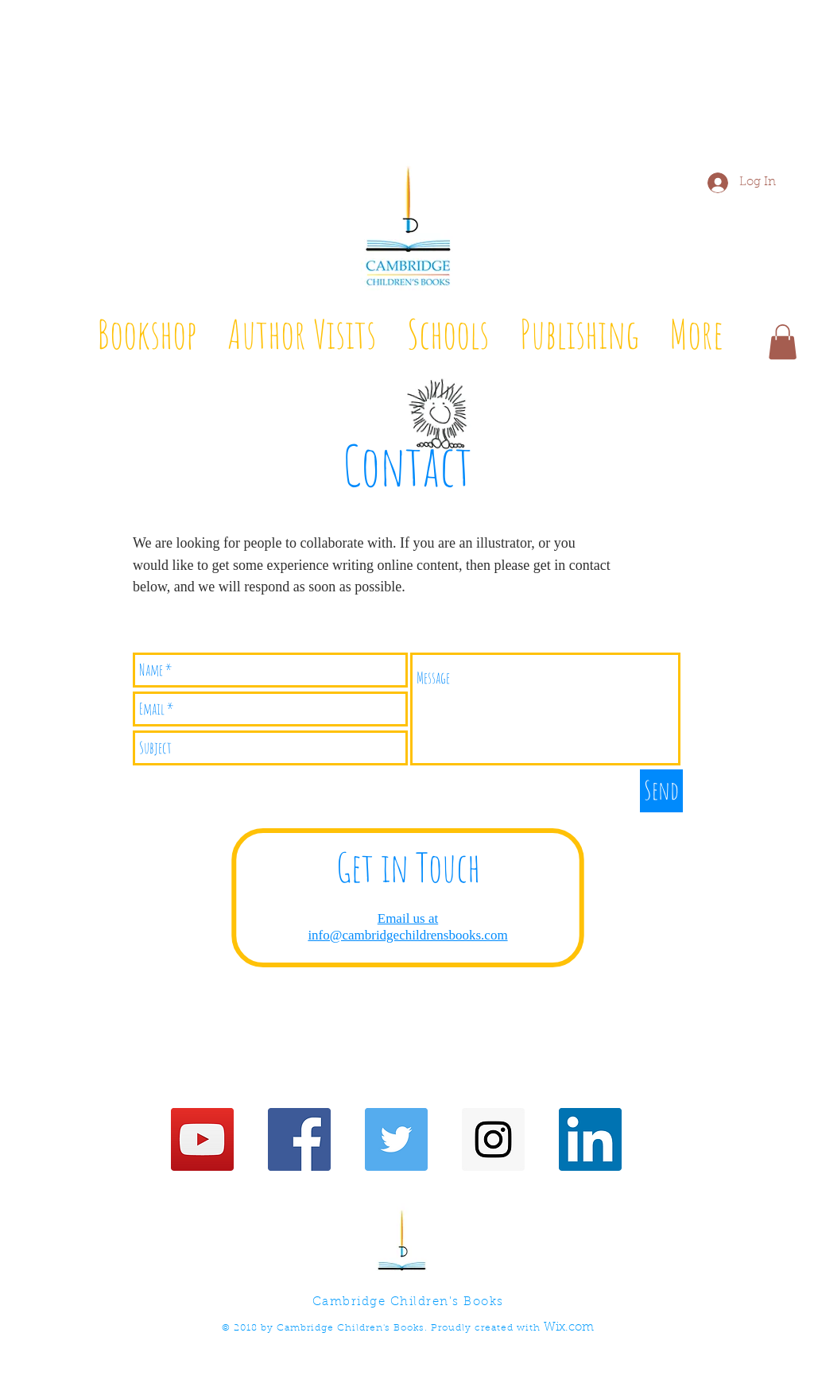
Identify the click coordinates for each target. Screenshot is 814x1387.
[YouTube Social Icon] (202, 1139)
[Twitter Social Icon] (396, 1139)
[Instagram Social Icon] (493, 1139)
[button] (782, 341)
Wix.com (569, 1328)
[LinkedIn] (590, 1139)
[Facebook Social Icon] (299, 1139)
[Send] (661, 790)
